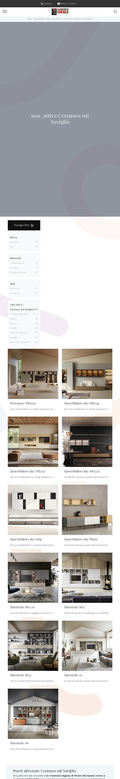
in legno (14, 267)
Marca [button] (13, 237)
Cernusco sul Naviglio (22, 309)
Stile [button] (12, 283)
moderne (14, 293)
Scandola (14, 242)
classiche (15, 288)
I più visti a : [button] (17, 304)
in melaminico (17, 263)
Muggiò (13, 328)
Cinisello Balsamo (19, 314)
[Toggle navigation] (5, 12)
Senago (13, 337)
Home (29, 19)
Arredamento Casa (42, 19)
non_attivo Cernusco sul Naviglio (78, 19)
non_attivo (56, 19)
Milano (13, 318)
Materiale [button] (15, 258)
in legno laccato (18, 272)
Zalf (12, 246)
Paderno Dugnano (19, 332)
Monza (13, 323)
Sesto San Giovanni (19, 342)
